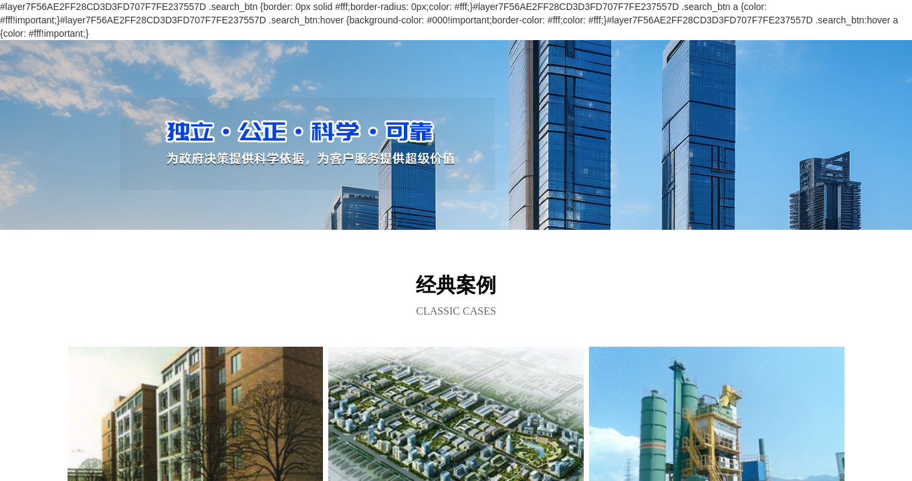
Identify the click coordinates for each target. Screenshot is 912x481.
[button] (456, 214)
